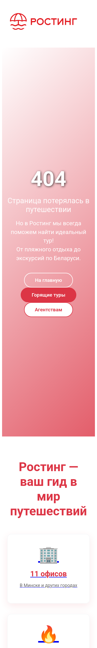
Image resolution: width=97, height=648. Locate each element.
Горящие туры (48, 295)
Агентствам (48, 310)
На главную (48, 280)
